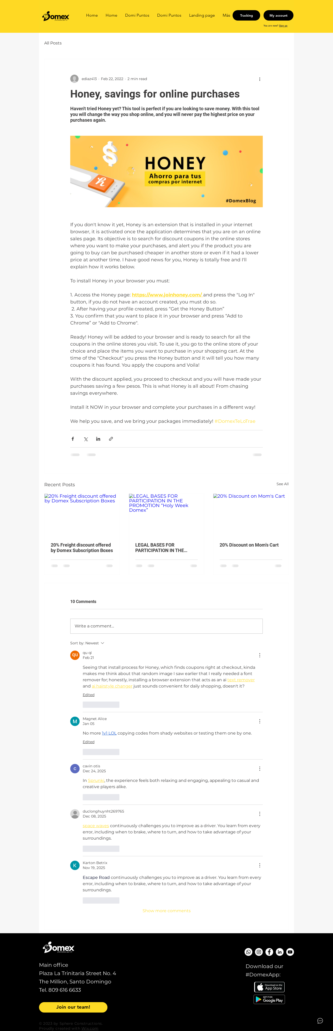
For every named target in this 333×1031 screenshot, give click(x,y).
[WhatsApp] (248, 952)
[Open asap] (320, 1020)
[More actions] (260, 79)
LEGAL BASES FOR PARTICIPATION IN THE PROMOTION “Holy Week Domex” (161, 547)
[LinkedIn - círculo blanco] (280, 952)
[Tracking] (246, 15)
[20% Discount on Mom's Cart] (251, 515)
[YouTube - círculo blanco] (290, 952)
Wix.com (90, 1028)
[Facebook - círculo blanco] (269, 952)
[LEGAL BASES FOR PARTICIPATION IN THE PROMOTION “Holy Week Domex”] (166, 515)
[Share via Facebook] (72, 438)
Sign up (283, 25)
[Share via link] (110, 438)
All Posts (53, 43)
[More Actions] (260, 655)
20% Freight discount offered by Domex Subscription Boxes (82, 547)
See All (283, 484)
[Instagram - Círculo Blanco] (259, 952)
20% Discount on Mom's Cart (249, 545)
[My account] (278, 15)
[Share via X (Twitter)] (85, 438)
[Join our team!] (73, 1007)
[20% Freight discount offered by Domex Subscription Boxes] (82, 515)
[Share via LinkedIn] (98, 438)
